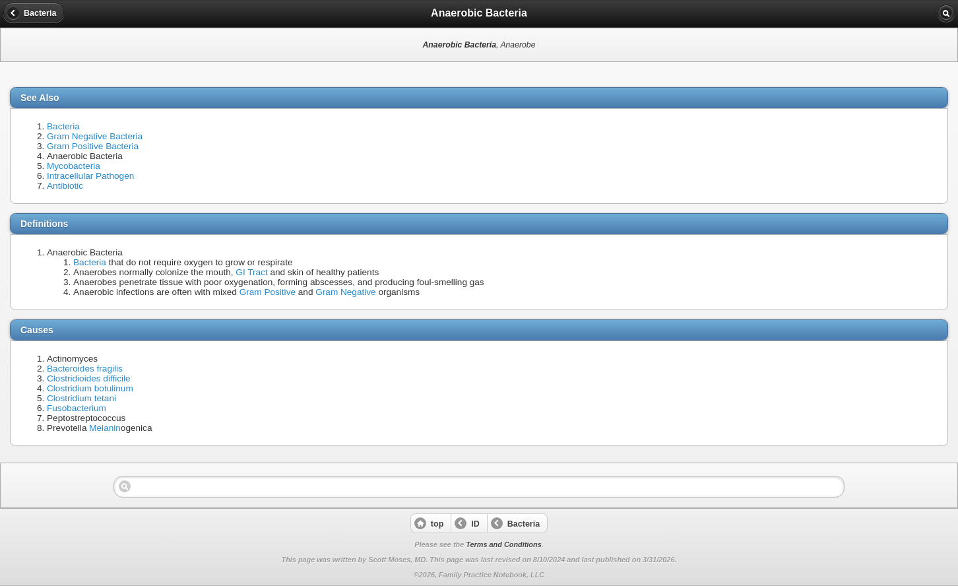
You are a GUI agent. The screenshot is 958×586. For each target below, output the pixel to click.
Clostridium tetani (81, 398)
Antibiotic (65, 186)
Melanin (105, 428)
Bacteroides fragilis (85, 369)
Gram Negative (345, 292)
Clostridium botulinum (90, 388)
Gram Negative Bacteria (95, 136)
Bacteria (63, 126)
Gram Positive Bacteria (93, 146)
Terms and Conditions (503, 544)
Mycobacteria (73, 166)
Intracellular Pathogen (90, 176)
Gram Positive (267, 292)
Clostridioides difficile (89, 378)
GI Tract (251, 272)
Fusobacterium (76, 408)
